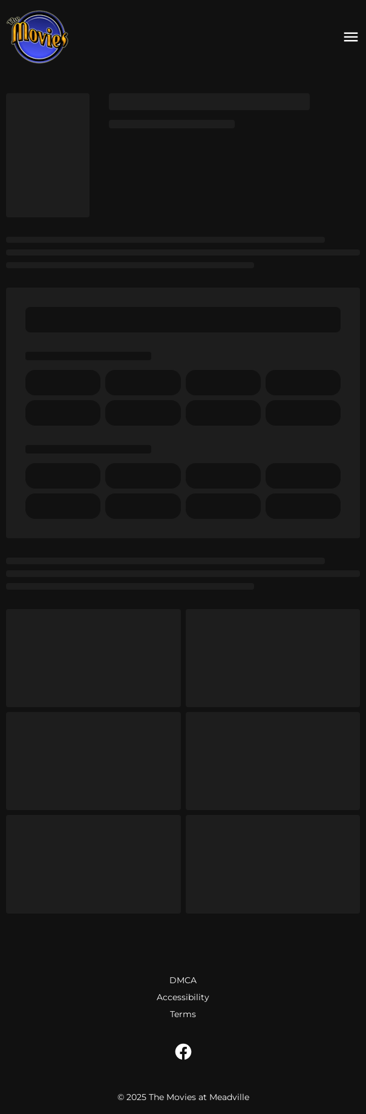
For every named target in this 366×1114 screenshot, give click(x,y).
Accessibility (183, 997)
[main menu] (351, 37)
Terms (183, 1014)
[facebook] (183, 1051)
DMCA (183, 980)
